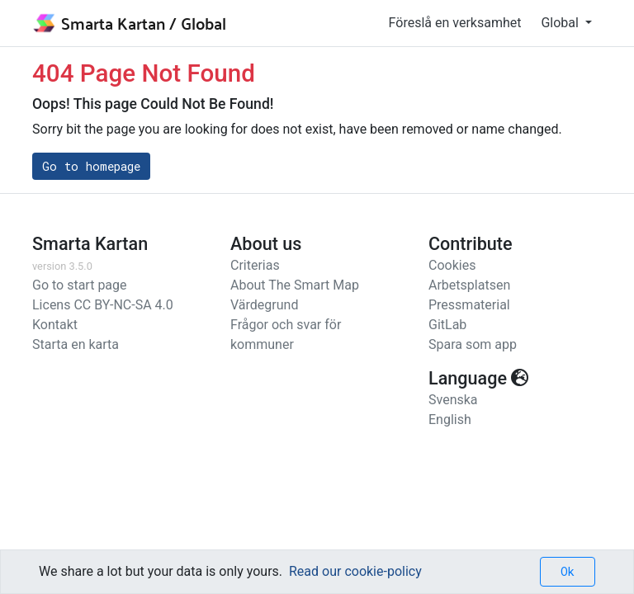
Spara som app (472, 344)
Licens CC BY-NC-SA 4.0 (102, 305)
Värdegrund (264, 305)
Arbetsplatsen (469, 285)
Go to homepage (91, 166)
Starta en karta (75, 344)
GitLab (447, 324)
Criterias (255, 265)
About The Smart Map (294, 285)
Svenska (453, 400)
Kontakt (55, 324)
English (449, 419)
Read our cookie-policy (355, 571)
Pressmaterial (469, 305)
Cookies (452, 265)
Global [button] (561, 23)
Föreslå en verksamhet (455, 23)
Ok (568, 571)
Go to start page (79, 285)
